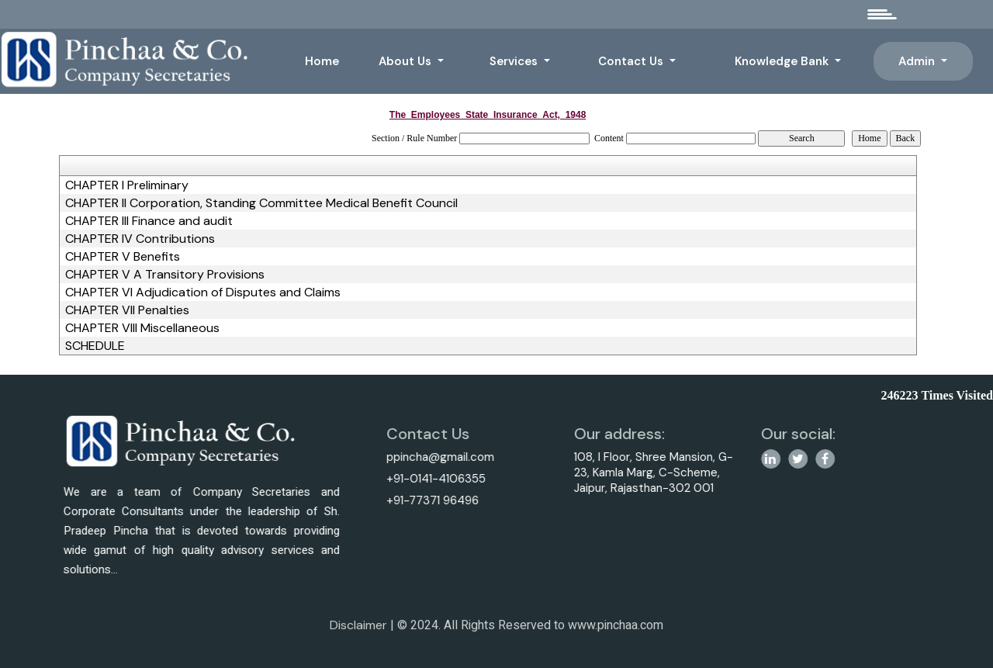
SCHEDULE (95, 346)
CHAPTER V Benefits (122, 257)
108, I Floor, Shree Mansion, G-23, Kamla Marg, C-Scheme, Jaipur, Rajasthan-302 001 (658, 472)
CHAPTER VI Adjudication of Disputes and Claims (203, 292)
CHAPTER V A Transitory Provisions (165, 274)
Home (322, 61)
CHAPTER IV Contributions (140, 239)
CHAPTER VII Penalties (127, 310)
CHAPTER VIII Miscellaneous (142, 328)
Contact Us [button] (632, 61)
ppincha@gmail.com (435, 457)
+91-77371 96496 (427, 500)
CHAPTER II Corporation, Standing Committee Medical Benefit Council (261, 203)
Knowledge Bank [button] (783, 61)
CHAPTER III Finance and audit (149, 221)
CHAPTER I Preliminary (127, 185)
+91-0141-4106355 (430, 478)
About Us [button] (406, 61)
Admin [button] (918, 61)
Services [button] (515, 61)
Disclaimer (358, 630)
